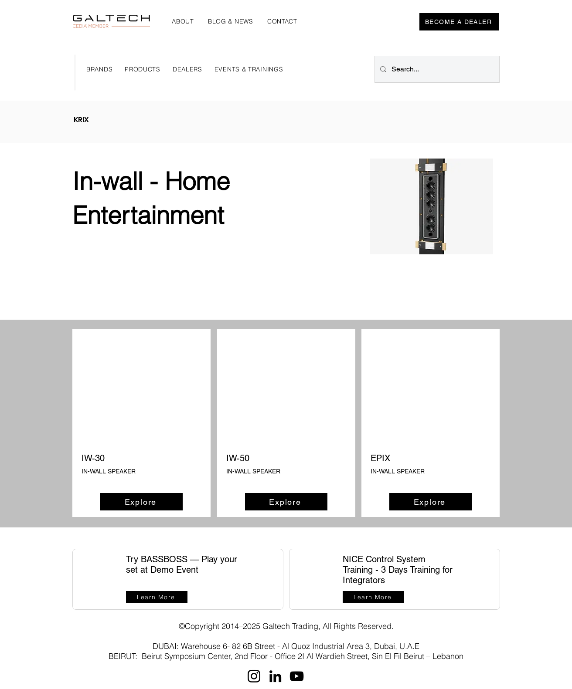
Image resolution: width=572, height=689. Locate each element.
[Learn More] (156, 597)
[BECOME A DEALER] (459, 21)
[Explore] (141, 501)
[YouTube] (296, 676)
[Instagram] (253, 676)
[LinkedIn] (275, 676)
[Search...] (436, 69)
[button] (187, 69)
